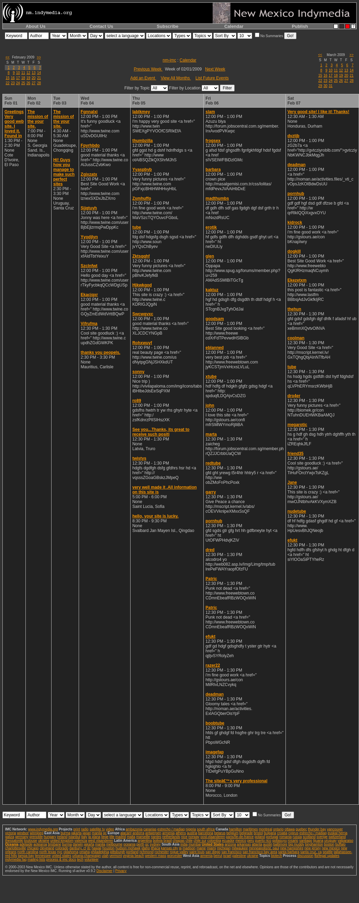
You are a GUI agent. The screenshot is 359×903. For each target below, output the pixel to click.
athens (181, 833)
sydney (155, 844)
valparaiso (346, 840)
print (76, 829)
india (184, 844)
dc (89, 848)
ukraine (43, 840)
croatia (282, 833)
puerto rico (263, 840)
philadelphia (100, 852)
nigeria (191, 829)
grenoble (36, 837)
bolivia (157, 840)
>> (39, 57)
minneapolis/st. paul (264, 848)
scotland (309, 837)
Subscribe (167, 26)
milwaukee (240, 848)
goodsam (214, 318)
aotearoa (40, 844)
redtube (213, 463)
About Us (36, 26)
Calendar (234, 26)
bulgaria (270, 833)
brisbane (54, 844)
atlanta (257, 844)
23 (13, 83)
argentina (144, 840)
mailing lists (36, 859)
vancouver (335, 829)
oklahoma (71, 852)
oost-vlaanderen (212, 837)
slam (210, 111)
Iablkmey (141, 111)
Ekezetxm (297, 280)
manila (97, 833)
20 (33, 78)
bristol (258, 833)
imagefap (214, 752)
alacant (125, 833)
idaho (146, 848)
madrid (120, 837)
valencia (81, 840)
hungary (50, 837)
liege (105, 837)
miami (211, 848)
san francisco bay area (260, 852)
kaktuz (211, 289)
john (209, 405)
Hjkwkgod (142, 285)
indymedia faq (15, 859)
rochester (162, 852)
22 (8, 83)
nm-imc (169, 60)
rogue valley (179, 852)
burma (65, 833)
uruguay (330, 840)
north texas (47, 852)
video (110, 829)
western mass (155, 856)
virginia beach (133, 856)
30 (325, 86)
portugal (272, 837)
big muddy (296, 844)
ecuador (228, 840)
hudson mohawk (128, 848)
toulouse (30, 840)
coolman (296, 338)
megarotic (297, 424)
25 (23, 83)
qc (105, 833)
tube (136, 227)
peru (250, 840)
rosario (293, 840)
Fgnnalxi (89, 111)
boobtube (214, 723)
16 (13, 78)
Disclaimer (105, 871)
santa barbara (288, 852)
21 (39, 78)
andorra (138, 833)
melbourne (114, 844)
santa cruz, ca (311, 852)
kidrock (295, 222)
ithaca (155, 848)
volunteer (92, 859)
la (180, 848)
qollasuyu (279, 840)
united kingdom (62, 840)
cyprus (293, 833)
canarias (149, 829)
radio (85, 829)
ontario (278, 829)
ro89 (136, 400)
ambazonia (134, 829)
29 (320, 86)
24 (18, 83)
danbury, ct (77, 848)
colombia (214, 840)
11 (23, 73)
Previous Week (148, 69)
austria (192, 833)
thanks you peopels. (100, 352)
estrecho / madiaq (171, 829)
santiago (305, 840)
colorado (61, 848)
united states (61, 856)
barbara (213, 169)
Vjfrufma (89, 323)
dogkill (294, 251)
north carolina (28, 852)
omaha (84, 852)
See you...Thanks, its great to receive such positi (160, 432)
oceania (129, 844)
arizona (230, 844)
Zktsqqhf (141, 256)
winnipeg (36, 833)
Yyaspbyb (142, 169)
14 (39, 73)
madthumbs (217, 198)
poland (260, 837)
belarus (219, 833)
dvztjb (294, 135)
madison (188, 848)
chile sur (199, 840)
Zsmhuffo (141, 198)
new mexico (331, 848)
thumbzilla (142, 140)
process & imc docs (61, 859)
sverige (321, 837)
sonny (138, 371)
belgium (232, 833)
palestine (239, 856)
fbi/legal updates (326, 856)
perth (140, 844)
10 (18, 73)
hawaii (96, 848)
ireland (62, 837)
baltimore (280, 844)
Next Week (215, 69)
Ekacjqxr (89, 294)
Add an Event (143, 78)
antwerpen (153, 833)
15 (8, 78)
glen (209, 256)
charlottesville (15, 848)
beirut (218, 856)
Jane (292, 482)
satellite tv (97, 829)
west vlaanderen (100, 840)
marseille (143, 837)
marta (211, 434)
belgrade (246, 833)
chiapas (178, 840)
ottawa (289, 829)
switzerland (337, 837)
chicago (32, 848)
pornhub (213, 521)
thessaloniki (14, 840)
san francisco (231, 852)
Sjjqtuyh (89, 208)
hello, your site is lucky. (155, 516)
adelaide (26, 844)
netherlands (171, 837)
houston (108, 848)
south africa (206, 829)
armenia (168, 833)
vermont (116, 856)
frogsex (212, 140)
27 (33, 83)
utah (105, 856)
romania (285, 837)
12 (28, 73)
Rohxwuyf (142, 342)
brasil (168, 840)
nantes (156, 837)
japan (86, 833)
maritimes (250, 829)
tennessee (43, 856)
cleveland (47, 848)
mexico (240, 840)
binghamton (314, 844)
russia (297, 837)
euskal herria (337, 833)
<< (7, 57)
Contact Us (101, 26)
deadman (214, 694)
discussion (305, 856)
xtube (210, 376)
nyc (60, 852)
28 (39, 83)
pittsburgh (117, 852)
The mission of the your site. (37, 119)
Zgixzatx (89, 174)
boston (329, 844)
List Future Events (212, 78)
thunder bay (317, 829)
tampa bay (26, 856)
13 (33, 73)
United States (213, 844)
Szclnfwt (89, 265)
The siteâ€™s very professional (236, 781)
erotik (211, 227)
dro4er (294, 395)
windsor (23, 833)
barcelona (205, 833)
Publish (300, 26)
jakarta (76, 833)
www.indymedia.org (43, 829)
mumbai (195, 844)
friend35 (296, 453)
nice (184, 837)
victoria (10, 833)
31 (331, 86)
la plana (94, 837)
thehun (294, 309)
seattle (328, 852)
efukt (210, 636)
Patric (211, 578)
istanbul (74, 837)
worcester (174, 856)
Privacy (121, 871)
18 (23, 78)
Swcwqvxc (142, 314)
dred (209, 549)
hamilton (235, 829)
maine (201, 848)
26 (28, 83)
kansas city (169, 848)
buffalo (340, 844)
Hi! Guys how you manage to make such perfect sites (64, 171)
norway (193, 837)
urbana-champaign (86, 856)
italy (84, 837)
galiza (9, 837)
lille (112, 837)
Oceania (12, 844)
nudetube (297, 511)
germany (22, 837)
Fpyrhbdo (90, 145)
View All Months (176, 78)
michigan (224, 848)
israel (227, 856)
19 (28, 78)
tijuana (318, 840)
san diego (212, 852)
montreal (265, 829)
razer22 (212, 665)
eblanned (214, 347)
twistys (139, 458)
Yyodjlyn (89, 237)
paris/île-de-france (240, 837)
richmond (146, 852)
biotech (276, 856)
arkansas (244, 844)
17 (18, 78)
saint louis (196, 852)
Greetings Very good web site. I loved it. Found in (14, 123)
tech (80, 859)
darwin (78, 844)
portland (132, 852)
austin (267, 844)
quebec (301, 829)
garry (210, 492)
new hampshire (291, 848)
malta (131, 837)
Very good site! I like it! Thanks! (318, 111)
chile (189, 840)
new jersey (312, 848)
